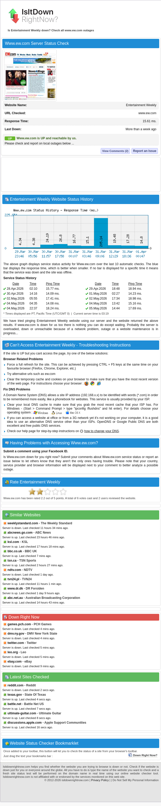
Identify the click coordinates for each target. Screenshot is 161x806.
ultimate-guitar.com (22, 713)
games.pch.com (19, 624)
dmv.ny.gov (16, 633)
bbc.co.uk (15, 551)
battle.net (14, 704)
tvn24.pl (13, 579)
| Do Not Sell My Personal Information (135, 780)
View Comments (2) (115, 151)
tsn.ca (12, 560)
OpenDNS (104, 422)
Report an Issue (144, 151)
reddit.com (15, 685)
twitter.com (16, 643)
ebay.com (14, 661)
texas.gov (15, 694)
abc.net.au (15, 598)
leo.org (13, 652)
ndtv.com (14, 570)
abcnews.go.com (20, 532)
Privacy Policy (100, 780)
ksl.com (13, 542)
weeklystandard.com (23, 523)
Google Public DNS (131, 422)
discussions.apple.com (25, 722)
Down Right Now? (142, 755)
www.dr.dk (15, 588)
